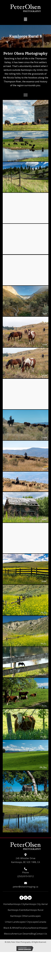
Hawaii (43, 927)
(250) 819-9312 (25, 876)
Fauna (27, 927)
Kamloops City (17, 904)
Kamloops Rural (34, 909)
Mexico (8, 933)
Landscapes (34, 915)
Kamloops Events (17, 909)
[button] (25, 95)
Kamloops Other (19, 915)
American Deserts (21, 933)
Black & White (11, 927)
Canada (42, 921)
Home (6, 904)
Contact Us (41, 933)
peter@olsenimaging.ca (25, 886)
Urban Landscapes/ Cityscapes (21, 921)
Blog (33, 933)
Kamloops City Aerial (36, 904)
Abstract (35, 927)
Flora (21, 927)
